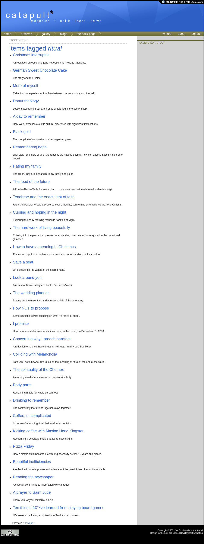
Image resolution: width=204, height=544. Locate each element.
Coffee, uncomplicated (32, 416)
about (181, 33)
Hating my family (27, 166)
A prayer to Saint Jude (32, 492)
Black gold (22, 132)
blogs (63, 34)
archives (26, 34)
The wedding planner (31, 293)
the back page (86, 34)
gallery (46, 34)
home (7, 34)
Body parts (22, 385)
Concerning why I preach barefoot (42, 339)
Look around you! (28, 277)
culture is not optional (192, 530)
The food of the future (31, 181)
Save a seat (23, 262)
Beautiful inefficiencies (32, 462)
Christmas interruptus (31, 55)
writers (167, 33)
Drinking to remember (31, 400)
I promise (21, 323)
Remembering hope (30, 147)
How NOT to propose (31, 308)
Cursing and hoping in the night (39, 212)
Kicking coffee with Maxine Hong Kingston (49, 431)
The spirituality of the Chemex (38, 369)
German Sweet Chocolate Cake (40, 70)
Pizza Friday (23, 446)
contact (196, 33)
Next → (31, 523)
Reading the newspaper (33, 477)
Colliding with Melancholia (35, 354)
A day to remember (29, 116)
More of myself (25, 86)
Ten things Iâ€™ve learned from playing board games (58, 508)
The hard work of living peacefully (41, 228)
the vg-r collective (169, 533)
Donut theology (26, 101)
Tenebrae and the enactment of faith (44, 197)
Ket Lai (199, 533)
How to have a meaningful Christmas (44, 247)
